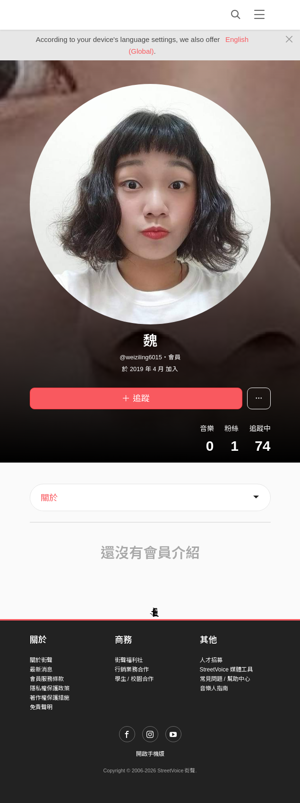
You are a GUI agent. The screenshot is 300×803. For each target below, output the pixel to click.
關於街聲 (41, 660)
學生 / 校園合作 (134, 679)
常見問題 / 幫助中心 (225, 679)
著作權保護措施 (49, 698)
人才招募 (211, 660)
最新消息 (41, 669)
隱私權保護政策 (49, 688)
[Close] (289, 39)
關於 (49, 498)
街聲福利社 (129, 660)
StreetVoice (69, 14)
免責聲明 (41, 707)
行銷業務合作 (132, 669)
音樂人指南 (214, 688)
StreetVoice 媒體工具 (226, 669)
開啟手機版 (150, 754)
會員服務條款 (47, 679)
